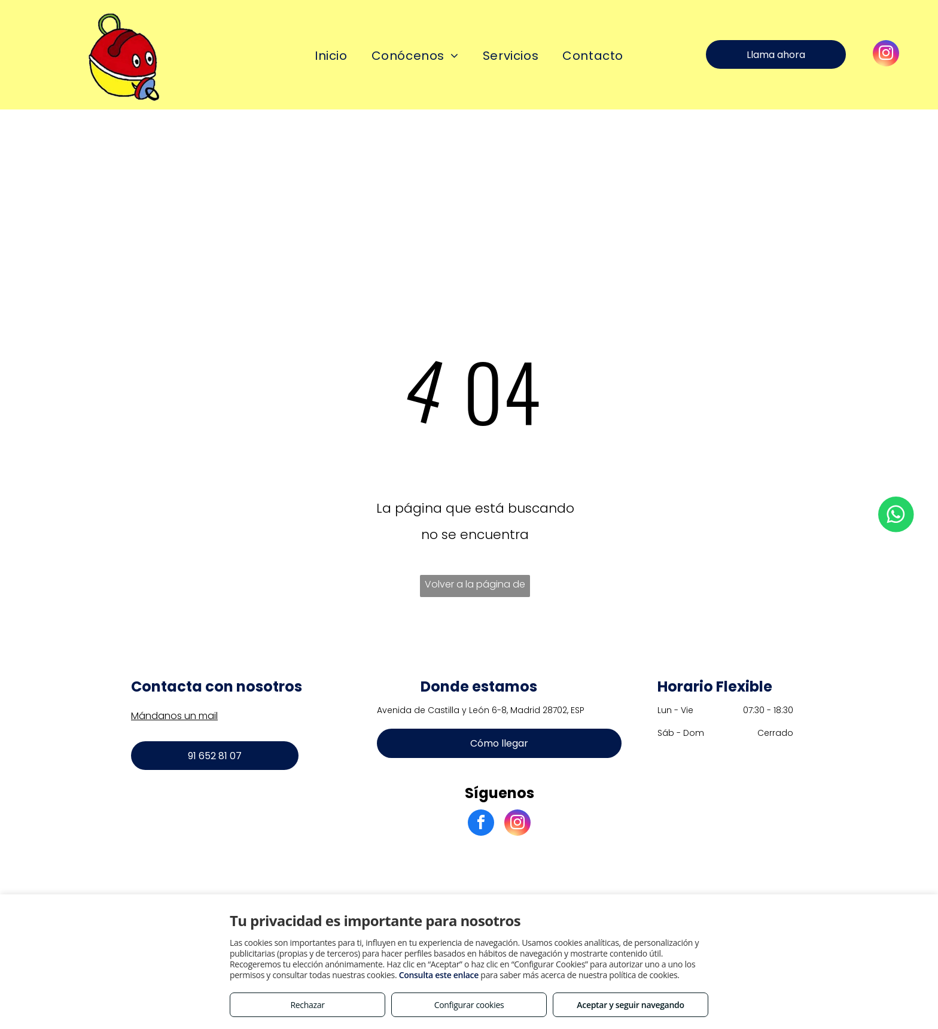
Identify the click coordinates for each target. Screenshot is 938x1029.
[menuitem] (331, 56)
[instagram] (886, 54)
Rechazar (307, 1004)
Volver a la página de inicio (475, 587)
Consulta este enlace (439, 975)
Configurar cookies (469, 1004)
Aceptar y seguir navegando (630, 1004)
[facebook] (481, 824)
